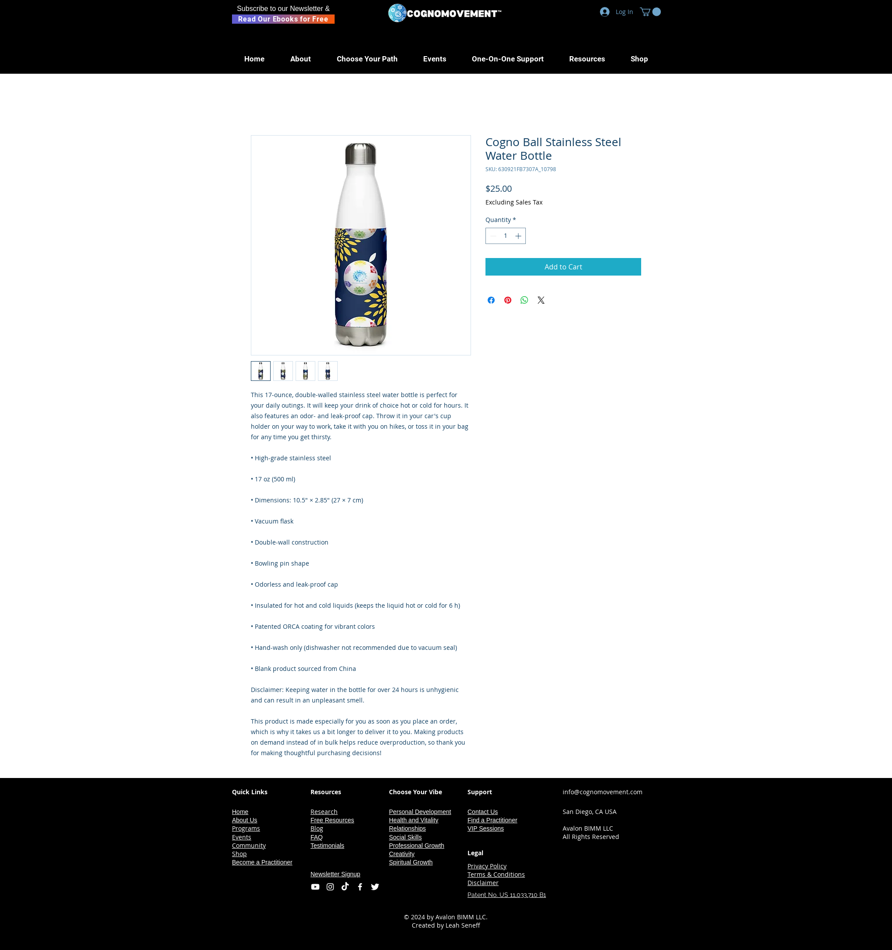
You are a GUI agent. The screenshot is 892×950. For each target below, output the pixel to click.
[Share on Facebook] (491, 300)
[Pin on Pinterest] (508, 300)
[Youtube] (315, 887)
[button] (650, 11)
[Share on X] (541, 300)
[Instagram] (330, 887)
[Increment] (519, 236)
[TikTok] (345, 887)
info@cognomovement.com (602, 792)
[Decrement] (492, 236)
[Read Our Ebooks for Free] (283, 19)
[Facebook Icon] (360, 887)
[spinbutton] (506, 236)
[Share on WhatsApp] (524, 300)
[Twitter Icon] (375, 887)
